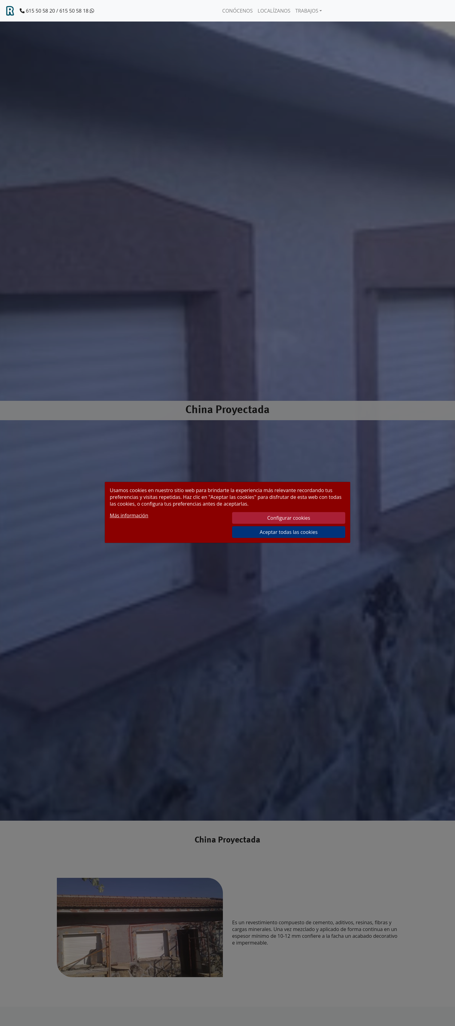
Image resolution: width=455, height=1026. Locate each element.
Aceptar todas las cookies (289, 532)
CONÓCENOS (237, 10)
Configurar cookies (288, 518)
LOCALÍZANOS (274, 10)
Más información (129, 515)
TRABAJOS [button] (306, 10)
